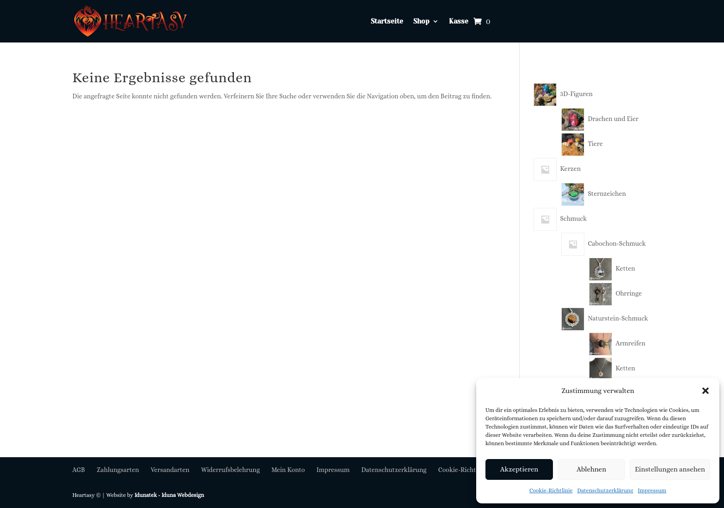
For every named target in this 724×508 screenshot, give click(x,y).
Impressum (652, 490)
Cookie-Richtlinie (551, 490)
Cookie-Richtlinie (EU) (470, 469)
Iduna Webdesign (182, 495)
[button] (705, 390)
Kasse (458, 21)
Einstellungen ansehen (670, 469)
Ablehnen (591, 469)
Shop (421, 21)
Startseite (387, 21)
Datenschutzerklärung (605, 490)
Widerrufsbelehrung (230, 469)
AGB (79, 469)
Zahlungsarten (118, 469)
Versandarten (170, 469)
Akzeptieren (519, 469)
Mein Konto (288, 469)
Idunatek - (148, 495)
